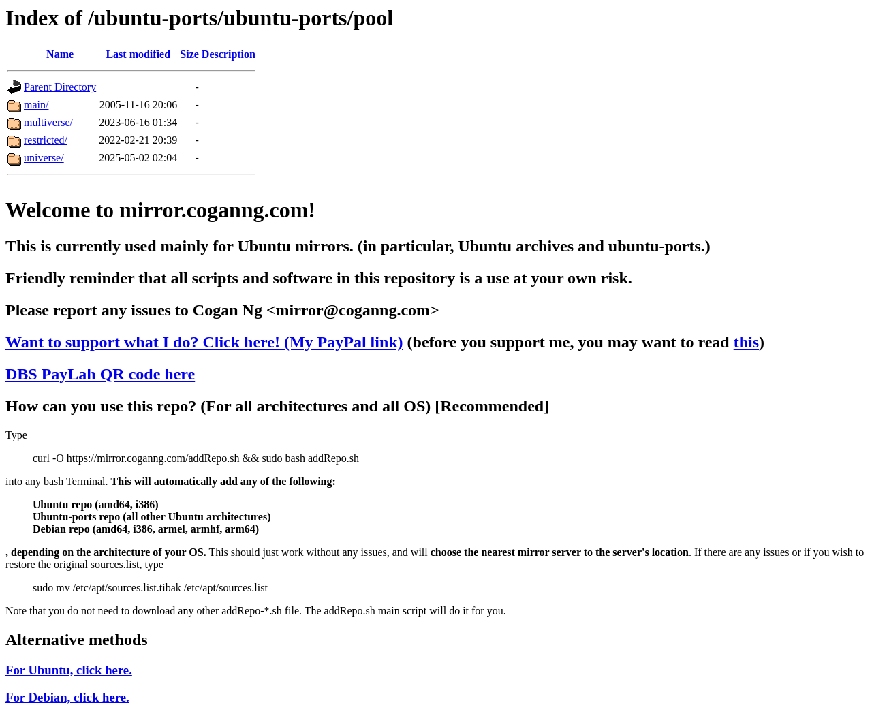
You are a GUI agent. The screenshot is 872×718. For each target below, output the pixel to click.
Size (189, 54)
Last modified (138, 54)
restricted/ (45, 140)
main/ (36, 104)
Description (228, 54)
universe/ (44, 157)
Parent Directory (60, 87)
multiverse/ (48, 122)
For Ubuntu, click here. (68, 670)
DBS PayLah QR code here (100, 374)
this (746, 342)
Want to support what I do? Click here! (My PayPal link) (204, 342)
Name (60, 54)
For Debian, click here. (67, 697)
